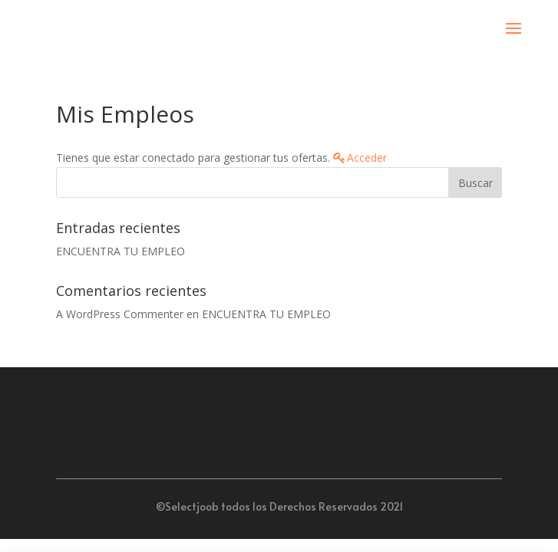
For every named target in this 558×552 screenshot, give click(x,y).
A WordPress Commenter (119, 314)
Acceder (367, 157)
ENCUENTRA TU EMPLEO (120, 251)
